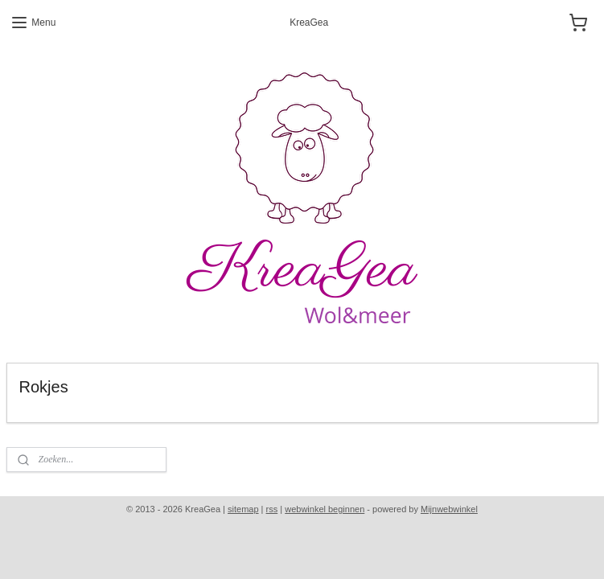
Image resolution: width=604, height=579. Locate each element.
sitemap (243, 509)
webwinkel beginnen (324, 509)
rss (272, 509)
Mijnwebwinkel (449, 509)
